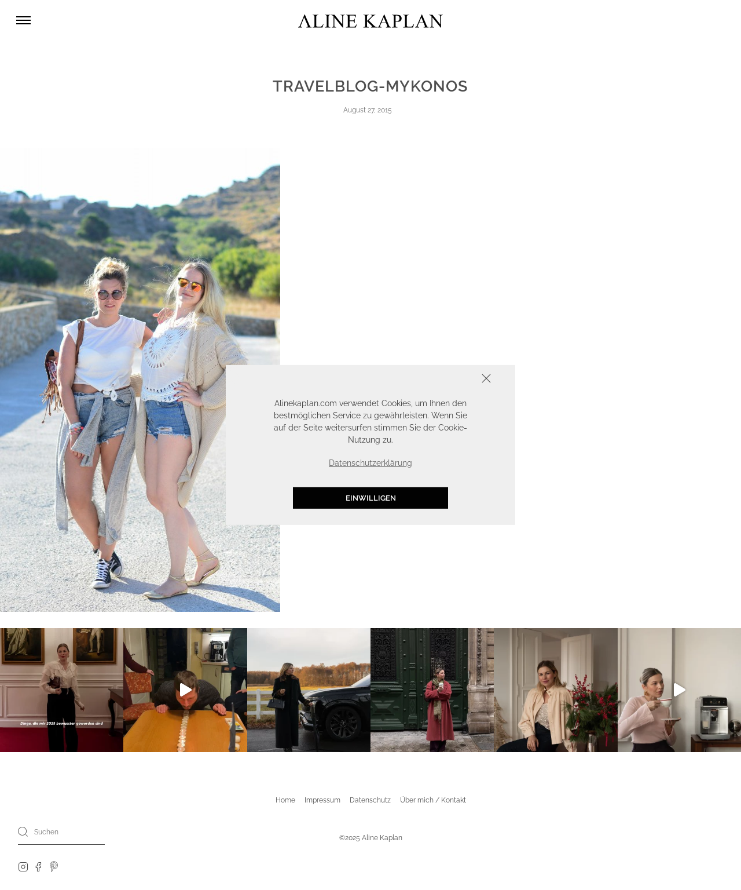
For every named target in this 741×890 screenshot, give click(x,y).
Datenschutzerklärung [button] (370, 463)
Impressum (322, 800)
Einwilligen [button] (371, 498)
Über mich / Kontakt (433, 800)
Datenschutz (370, 800)
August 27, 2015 (367, 110)
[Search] (23, 831)
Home (285, 800)
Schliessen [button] (450, 379)
